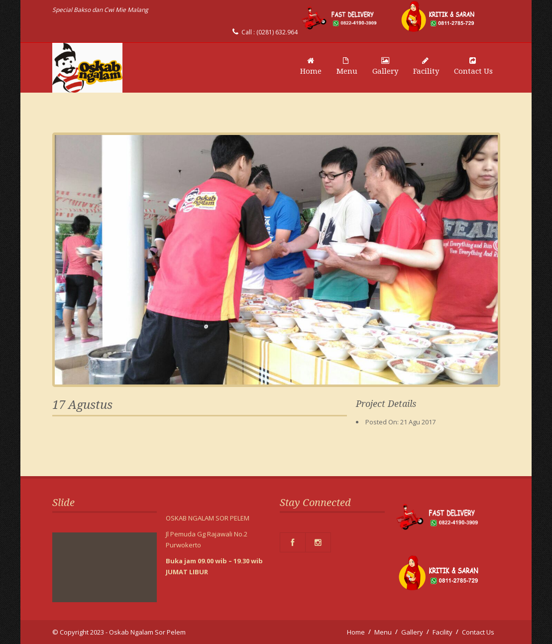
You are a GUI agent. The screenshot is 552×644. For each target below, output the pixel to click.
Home (311, 66)
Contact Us (473, 66)
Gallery (385, 66)
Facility (426, 66)
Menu (346, 66)
